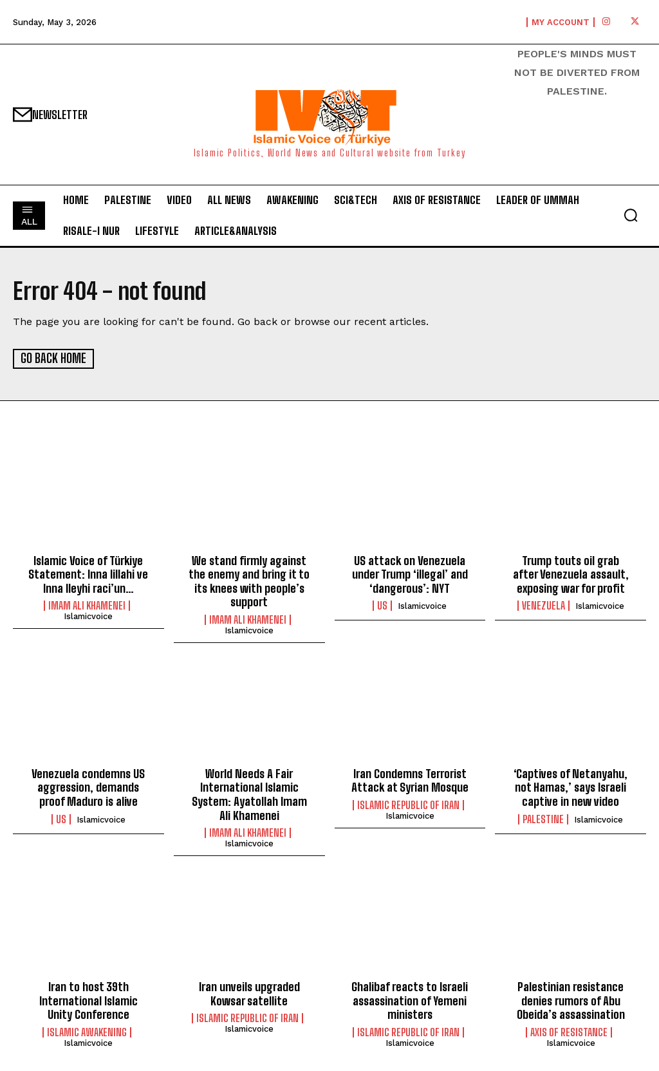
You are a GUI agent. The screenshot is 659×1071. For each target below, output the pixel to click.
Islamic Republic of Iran (408, 804)
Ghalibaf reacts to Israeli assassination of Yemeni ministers (409, 1000)
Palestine (543, 819)
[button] (630, 215)
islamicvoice (88, 616)
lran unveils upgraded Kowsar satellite (249, 993)
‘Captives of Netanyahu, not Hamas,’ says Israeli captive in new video (570, 787)
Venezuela (543, 606)
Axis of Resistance (569, 1032)
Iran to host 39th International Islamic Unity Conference (88, 1000)
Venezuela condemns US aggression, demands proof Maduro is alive (88, 787)
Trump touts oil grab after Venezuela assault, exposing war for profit (571, 574)
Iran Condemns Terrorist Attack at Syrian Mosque (410, 780)
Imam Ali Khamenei (86, 606)
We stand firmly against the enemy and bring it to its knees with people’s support (249, 581)
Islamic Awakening (87, 1032)
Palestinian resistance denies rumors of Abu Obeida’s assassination (571, 1000)
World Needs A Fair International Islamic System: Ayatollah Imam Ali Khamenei (249, 794)
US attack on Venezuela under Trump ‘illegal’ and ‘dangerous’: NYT (410, 574)
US (382, 606)
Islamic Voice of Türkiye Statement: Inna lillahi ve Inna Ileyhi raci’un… (88, 574)
